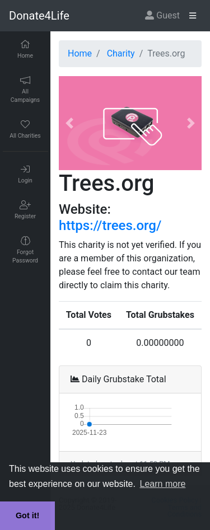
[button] (69, 123)
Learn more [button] (163, 484)
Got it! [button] (27, 515)
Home (80, 53)
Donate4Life (39, 15)
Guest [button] (162, 15)
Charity (121, 53)
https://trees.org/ (110, 225)
